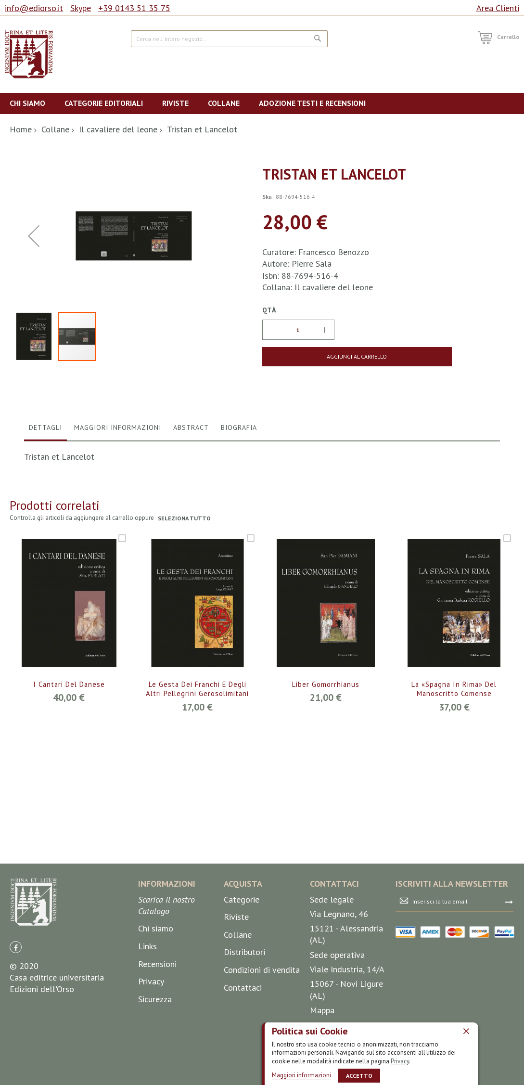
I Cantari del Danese (69, 835)
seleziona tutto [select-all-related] (185, 669)
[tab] (45, 580)
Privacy (400, 1061)
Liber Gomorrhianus (325, 835)
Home (21, 129)
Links (147, 1005)
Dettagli (45, 578)
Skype (80, 7)
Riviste (236, 976)
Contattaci (243, 1046)
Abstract (191, 578)
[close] (466, 1030)
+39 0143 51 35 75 (134, 7)
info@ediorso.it (34, 7)
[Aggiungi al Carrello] (318, 356)
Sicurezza (155, 1057)
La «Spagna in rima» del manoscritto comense (454, 840)
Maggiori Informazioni (117, 578)
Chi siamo (155, 987)
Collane (55, 129)
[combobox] (229, 38)
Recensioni (157, 1022)
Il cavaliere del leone (118, 129)
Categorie (241, 958)
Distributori (244, 1011)
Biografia (239, 578)
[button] (33, 311)
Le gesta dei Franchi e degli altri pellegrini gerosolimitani (197, 845)
